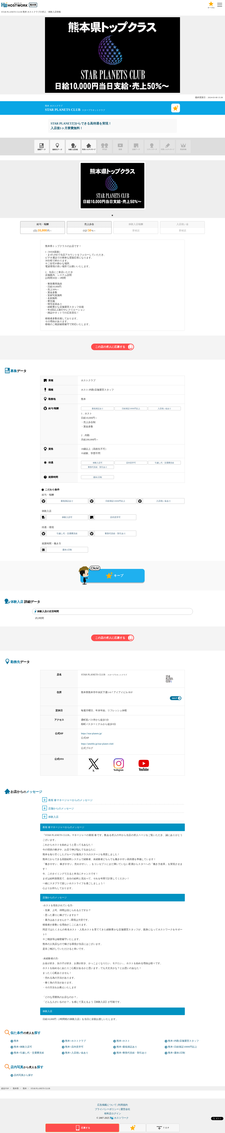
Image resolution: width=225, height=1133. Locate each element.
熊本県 (33, 5)
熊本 (16, 1041)
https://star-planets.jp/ (91, 733)
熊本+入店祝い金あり (76, 1052)
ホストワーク (121, 1118)
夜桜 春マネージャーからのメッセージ (70, 800)
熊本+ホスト (123, 1041)
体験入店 (53, 816)
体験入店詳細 (73, 146)
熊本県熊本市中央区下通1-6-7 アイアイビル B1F (107, 692)
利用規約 (123, 1105)
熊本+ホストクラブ (75, 1041)
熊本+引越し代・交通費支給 (29, 1052)
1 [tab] (113, 216)
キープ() (211, 5)
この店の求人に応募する (110, 346)
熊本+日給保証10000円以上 (182, 1046)
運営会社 (125, 1109)
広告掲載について (107, 1105)
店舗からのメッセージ (61, 808)
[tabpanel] (112, 185)
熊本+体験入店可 (23, 1046)
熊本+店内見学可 (74, 1046)
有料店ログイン (112, 1113)
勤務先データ (57, 146)
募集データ (41, 146)
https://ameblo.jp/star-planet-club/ (97, 743)
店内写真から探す (23, 1075)
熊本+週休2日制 (176, 1052)
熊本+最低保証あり (127, 1046)
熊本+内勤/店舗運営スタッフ (183, 1041)
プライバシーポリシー (107, 1109)
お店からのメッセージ (88, 146)
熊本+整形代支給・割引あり (132, 1052)
